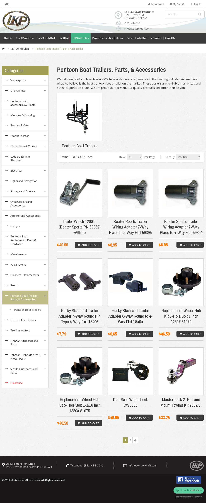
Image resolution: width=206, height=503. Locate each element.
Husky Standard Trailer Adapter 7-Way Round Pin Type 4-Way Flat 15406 (80, 316)
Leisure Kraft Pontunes (26, 480)
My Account (156, 4)
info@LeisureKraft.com (137, 28)
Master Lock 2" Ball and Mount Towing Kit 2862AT (181, 402)
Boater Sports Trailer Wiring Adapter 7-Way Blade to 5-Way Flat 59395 (130, 227)
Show (122, 157)
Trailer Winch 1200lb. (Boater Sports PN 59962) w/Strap (80, 227)
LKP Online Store (20, 48)
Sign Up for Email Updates (188, 490)
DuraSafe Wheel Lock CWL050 (130, 402)
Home (6, 4)
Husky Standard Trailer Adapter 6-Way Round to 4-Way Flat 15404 (130, 316)
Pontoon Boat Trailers (79, 146)
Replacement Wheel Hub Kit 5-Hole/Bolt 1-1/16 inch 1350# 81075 (79, 405)
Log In (196, 4)
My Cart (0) (177, 4)
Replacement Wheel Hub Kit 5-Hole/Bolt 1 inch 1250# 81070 (181, 316)
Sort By (170, 157)
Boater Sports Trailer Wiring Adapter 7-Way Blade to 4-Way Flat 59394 (181, 227)
